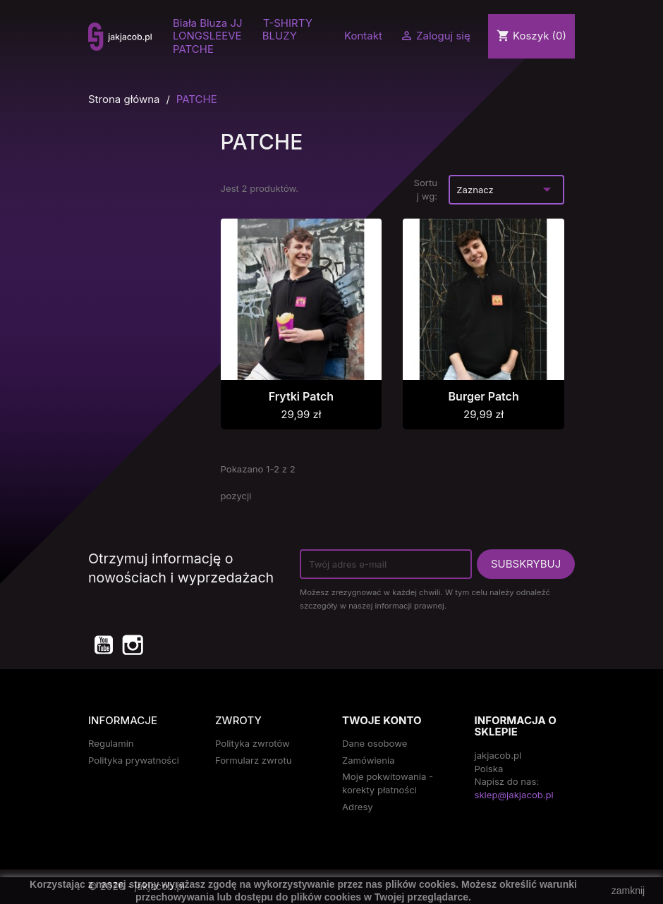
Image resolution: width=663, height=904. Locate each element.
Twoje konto (381, 720)
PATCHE (193, 49)
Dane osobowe (374, 743)
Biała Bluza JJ (208, 23)
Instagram (131, 644)
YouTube (103, 644)
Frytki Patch (301, 396)
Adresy (357, 806)
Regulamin (111, 743)
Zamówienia (368, 760)
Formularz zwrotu (253, 760)
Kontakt (363, 35)
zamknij (628, 890)
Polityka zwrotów (252, 743)
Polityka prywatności (133, 760)
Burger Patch (484, 396)
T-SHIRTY (287, 23)
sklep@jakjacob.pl (514, 794)
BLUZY (279, 36)
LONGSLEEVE (207, 36)
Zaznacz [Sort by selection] (506, 189)
